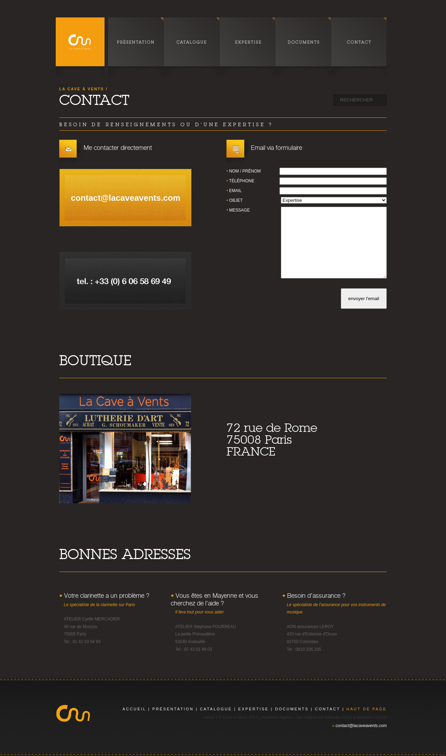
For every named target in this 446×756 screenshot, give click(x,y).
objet (236, 200)
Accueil (134, 709)
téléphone (241, 180)
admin (209, 717)
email (235, 190)
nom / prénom (245, 171)
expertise (253, 709)
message (239, 210)
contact (327, 709)
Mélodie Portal (338, 717)
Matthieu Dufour (372, 717)
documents (292, 709)
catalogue (216, 709)
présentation (173, 709)
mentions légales (277, 717)
